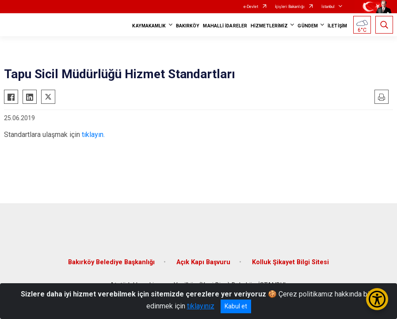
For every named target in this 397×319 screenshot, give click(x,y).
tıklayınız (200, 306)
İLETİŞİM (337, 26)
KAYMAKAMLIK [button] (149, 26)
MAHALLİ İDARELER (225, 26)
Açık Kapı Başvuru (203, 262)
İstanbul (328, 6)
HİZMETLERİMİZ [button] (269, 26)
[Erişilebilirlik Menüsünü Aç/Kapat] (377, 299)
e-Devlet (251, 6)
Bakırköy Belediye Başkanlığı (111, 262)
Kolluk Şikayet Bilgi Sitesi (290, 262)
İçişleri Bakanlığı (290, 6)
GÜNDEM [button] (308, 26)
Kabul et (236, 306)
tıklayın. (93, 134)
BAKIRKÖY (188, 26)
